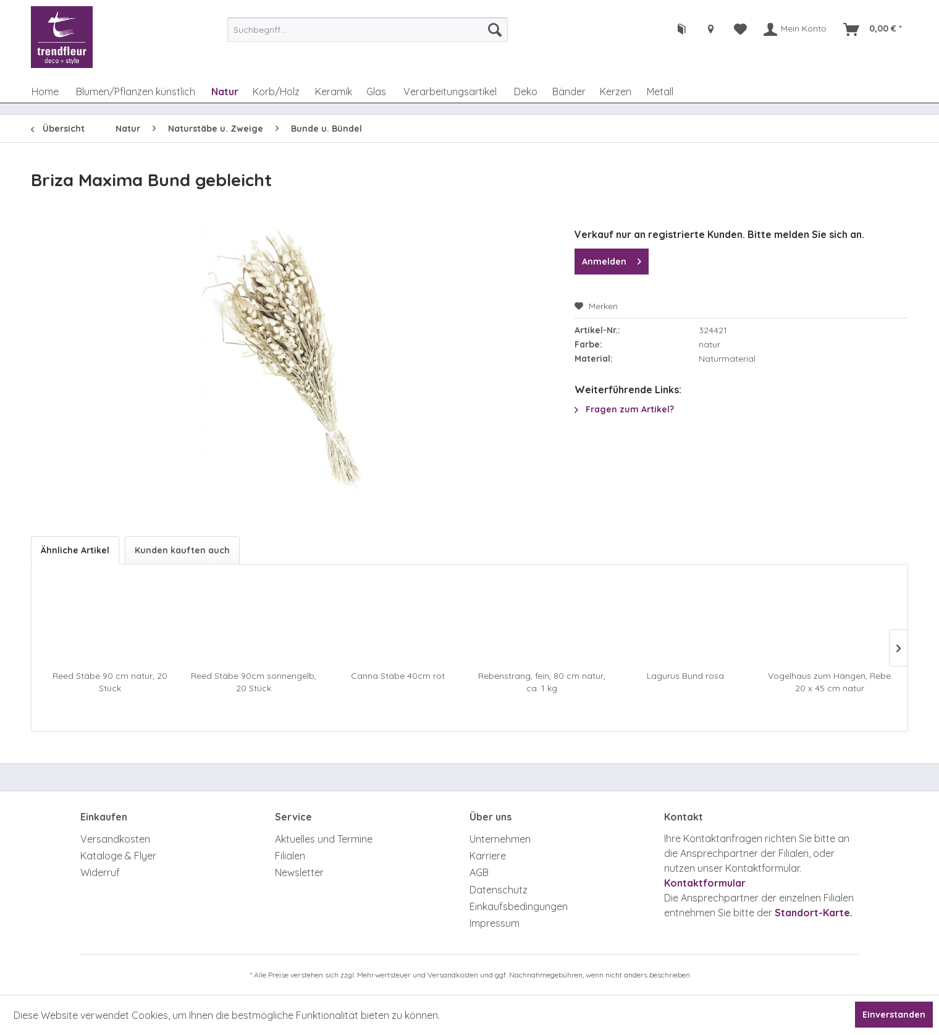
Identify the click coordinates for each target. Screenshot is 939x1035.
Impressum (494, 923)
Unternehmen (500, 839)
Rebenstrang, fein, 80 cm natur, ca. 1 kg (541, 682)
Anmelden (611, 259)
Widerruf (100, 872)
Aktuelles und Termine (324, 839)
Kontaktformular (705, 883)
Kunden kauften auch (182, 550)
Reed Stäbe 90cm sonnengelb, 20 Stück (253, 682)
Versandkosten (115, 839)
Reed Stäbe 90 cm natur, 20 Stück (110, 682)
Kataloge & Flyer (118, 856)
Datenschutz (498, 890)
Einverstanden (893, 1014)
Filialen (290, 856)
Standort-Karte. (814, 912)
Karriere (487, 856)
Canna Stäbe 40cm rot (398, 675)
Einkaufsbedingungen (518, 906)
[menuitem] (367, 29)
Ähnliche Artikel (75, 550)
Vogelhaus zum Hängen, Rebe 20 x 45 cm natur (829, 682)
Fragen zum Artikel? (624, 409)
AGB (479, 872)
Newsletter (299, 872)
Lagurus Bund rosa (685, 675)
